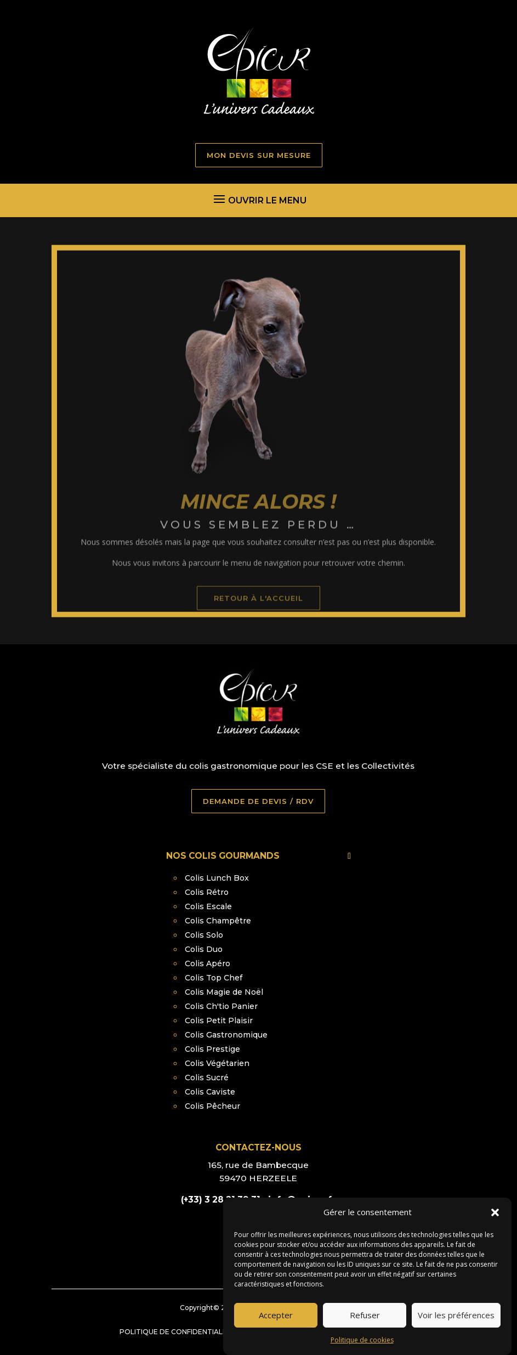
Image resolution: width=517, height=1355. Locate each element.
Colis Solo (204, 935)
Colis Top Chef (213, 978)
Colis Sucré (207, 1077)
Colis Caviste (210, 1092)
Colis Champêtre (218, 921)
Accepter (276, 1329)
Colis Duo (204, 949)
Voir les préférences (456, 1329)
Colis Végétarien (217, 1063)
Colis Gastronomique (226, 1035)
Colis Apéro (207, 963)
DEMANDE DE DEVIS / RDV (258, 801)
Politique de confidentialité (177, 1332)
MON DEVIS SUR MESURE (259, 155)
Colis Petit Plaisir (219, 1020)
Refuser (365, 1329)
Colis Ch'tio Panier (221, 1006)
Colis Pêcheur (212, 1106)
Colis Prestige (212, 1049)
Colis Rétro (207, 892)
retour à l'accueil (258, 627)
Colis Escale (208, 906)
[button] (495, 1226)
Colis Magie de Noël (224, 992)
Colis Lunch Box (217, 878)
